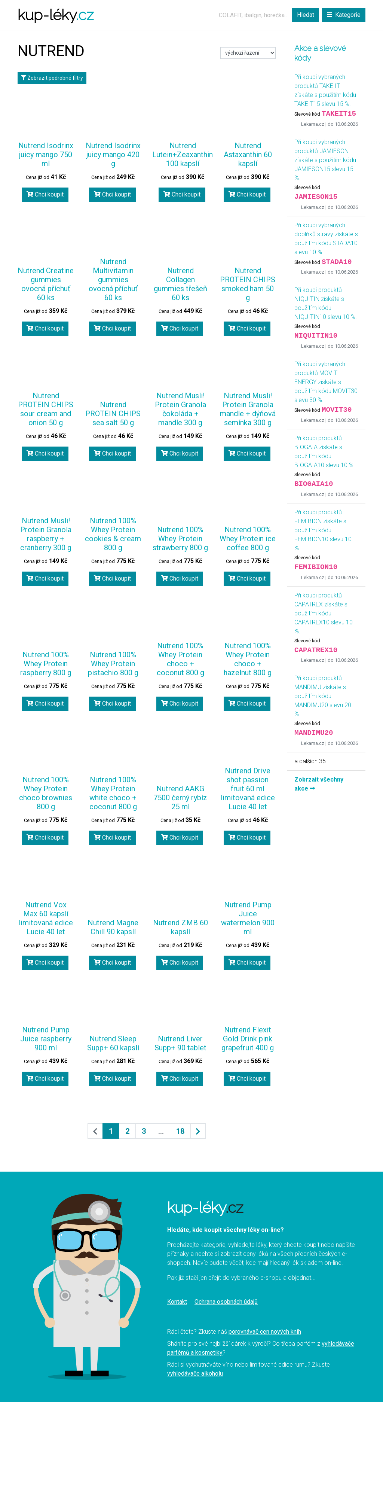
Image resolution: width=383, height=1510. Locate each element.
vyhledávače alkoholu (195, 1373)
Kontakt (177, 1301)
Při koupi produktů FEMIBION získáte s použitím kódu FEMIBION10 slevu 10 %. (323, 530)
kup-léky (56, 15)
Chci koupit (45, 194)
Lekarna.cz (312, 124)
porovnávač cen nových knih (265, 1331)
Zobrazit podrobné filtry (52, 78)
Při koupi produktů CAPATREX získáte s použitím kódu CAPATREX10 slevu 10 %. (323, 613)
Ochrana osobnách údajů (226, 1301)
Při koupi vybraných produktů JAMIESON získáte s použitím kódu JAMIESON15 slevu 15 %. (325, 160)
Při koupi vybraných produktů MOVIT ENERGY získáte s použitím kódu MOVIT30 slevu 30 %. (326, 382)
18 (180, 1131)
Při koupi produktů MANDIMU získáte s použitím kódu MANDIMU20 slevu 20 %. (322, 696)
